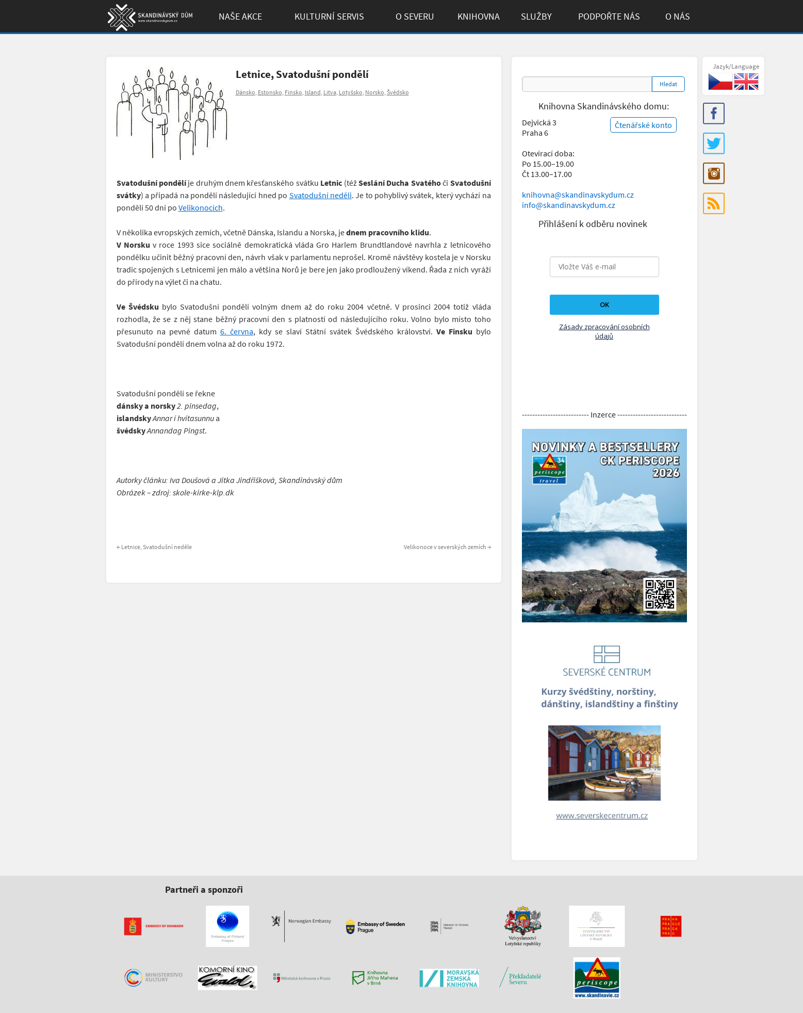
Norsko (374, 92)
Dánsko (245, 92)
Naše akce (240, 16)
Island (313, 92)
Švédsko (398, 92)
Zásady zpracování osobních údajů (604, 331)
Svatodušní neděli (320, 195)
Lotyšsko (351, 92)
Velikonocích (200, 207)
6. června (236, 331)
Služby (536, 16)
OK (604, 304)
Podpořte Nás (609, 16)
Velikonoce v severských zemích (447, 547)
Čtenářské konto (643, 125)
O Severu (415, 16)
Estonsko (270, 92)
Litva (329, 92)
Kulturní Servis (329, 16)
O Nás (677, 16)
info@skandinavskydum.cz (568, 205)
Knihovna (478, 16)
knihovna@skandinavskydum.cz (578, 194)
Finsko (293, 92)
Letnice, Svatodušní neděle (154, 547)
